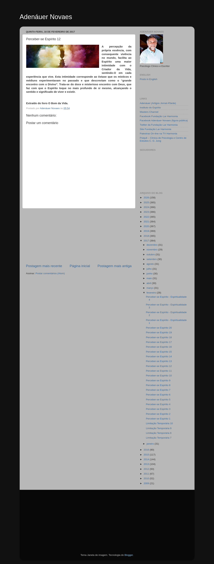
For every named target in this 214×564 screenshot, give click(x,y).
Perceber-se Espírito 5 (158, 399)
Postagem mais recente (44, 266)
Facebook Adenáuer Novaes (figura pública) (164, 120)
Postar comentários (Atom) (50, 273)
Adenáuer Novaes (46, 17)
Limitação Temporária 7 (158, 437)
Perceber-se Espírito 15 (159, 351)
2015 (147, 454)
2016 (147, 449)
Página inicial (80, 266)
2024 (147, 207)
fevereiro (152, 292)
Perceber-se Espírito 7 (158, 390)
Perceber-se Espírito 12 (159, 366)
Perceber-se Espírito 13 (159, 361)
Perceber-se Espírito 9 (158, 380)
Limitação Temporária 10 (159, 423)
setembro (152, 259)
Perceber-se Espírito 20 (159, 327)
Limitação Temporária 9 (158, 428)
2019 (147, 231)
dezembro (152, 244)
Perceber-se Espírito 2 (158, 414)
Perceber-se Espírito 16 (159, 346)
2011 (147, 473)
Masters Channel (149, 112)
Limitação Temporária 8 (158, 433)
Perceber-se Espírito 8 (158, 385)
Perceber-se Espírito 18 (159, 337)
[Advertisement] (79, 236)
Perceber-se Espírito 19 (159, 332)
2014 (147, 459)
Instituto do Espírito (150, 107)
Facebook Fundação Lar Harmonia (159, 116)
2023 (147, 212)
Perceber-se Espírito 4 (158, 404)
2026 (147, 197)
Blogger (128, 555)
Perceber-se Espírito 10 (159, 375)
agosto (151, 264)
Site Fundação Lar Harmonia (155, 129)
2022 (147, 216)
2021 (147, 221)
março (150, 288)
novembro (152, 249)
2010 (147, 478)
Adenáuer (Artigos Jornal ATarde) (158, 103)
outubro (151, 254)
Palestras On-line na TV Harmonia (158, 133)
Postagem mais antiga (115, 266)
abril (149, 283)
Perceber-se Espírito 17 (159, 342)
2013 (147, 464)
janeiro (151, 443)
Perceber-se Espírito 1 (158, 418)
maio (150, 278)
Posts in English (148, 79)
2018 (147, 236)
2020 (147, 226)
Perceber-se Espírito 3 (158, 409)
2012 (147, 469)
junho (150, 273)
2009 (147, 483)
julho (149, 268)
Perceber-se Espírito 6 (158, 394)
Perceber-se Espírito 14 (159, 356)
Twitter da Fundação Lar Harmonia (159, 124)
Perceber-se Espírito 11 (159, 370)
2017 (147, 240)
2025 (147, 202)
